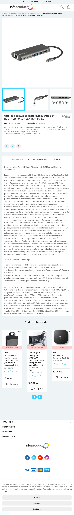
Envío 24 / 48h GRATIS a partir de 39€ (37, 2)
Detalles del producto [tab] (38, 159)
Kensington (35, 352)
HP (54, 352)
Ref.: (6, 123)
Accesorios (40, 123)
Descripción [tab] (17, 159)
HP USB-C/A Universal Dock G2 (61, 356)
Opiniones (58, 159)
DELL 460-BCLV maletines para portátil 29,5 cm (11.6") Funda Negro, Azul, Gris (11, 360)
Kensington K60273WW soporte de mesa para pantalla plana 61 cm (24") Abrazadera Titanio (36, 362)
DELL (6, 352)
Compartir (6, 146)
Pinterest (18, 146)
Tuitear (12, 146)
